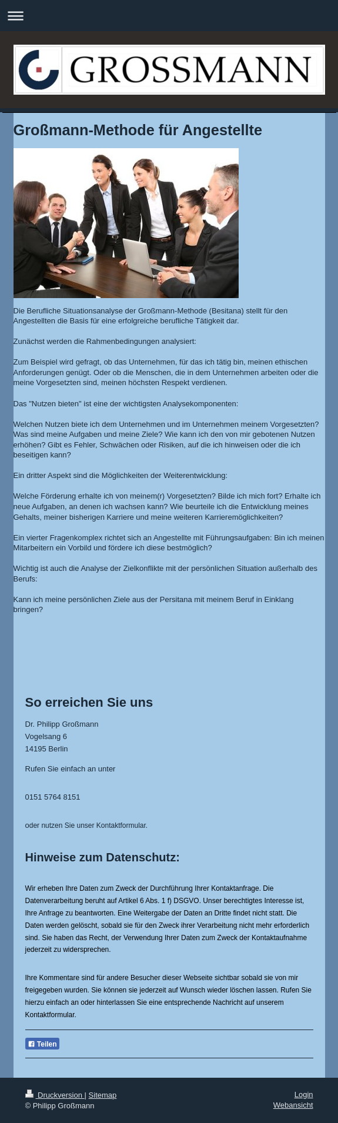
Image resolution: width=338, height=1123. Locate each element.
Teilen (42, 1044)
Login (304, 1094)
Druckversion (55, 1095)
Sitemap (103, 1095)
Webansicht (293, 1105)
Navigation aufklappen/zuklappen (169, 15)
